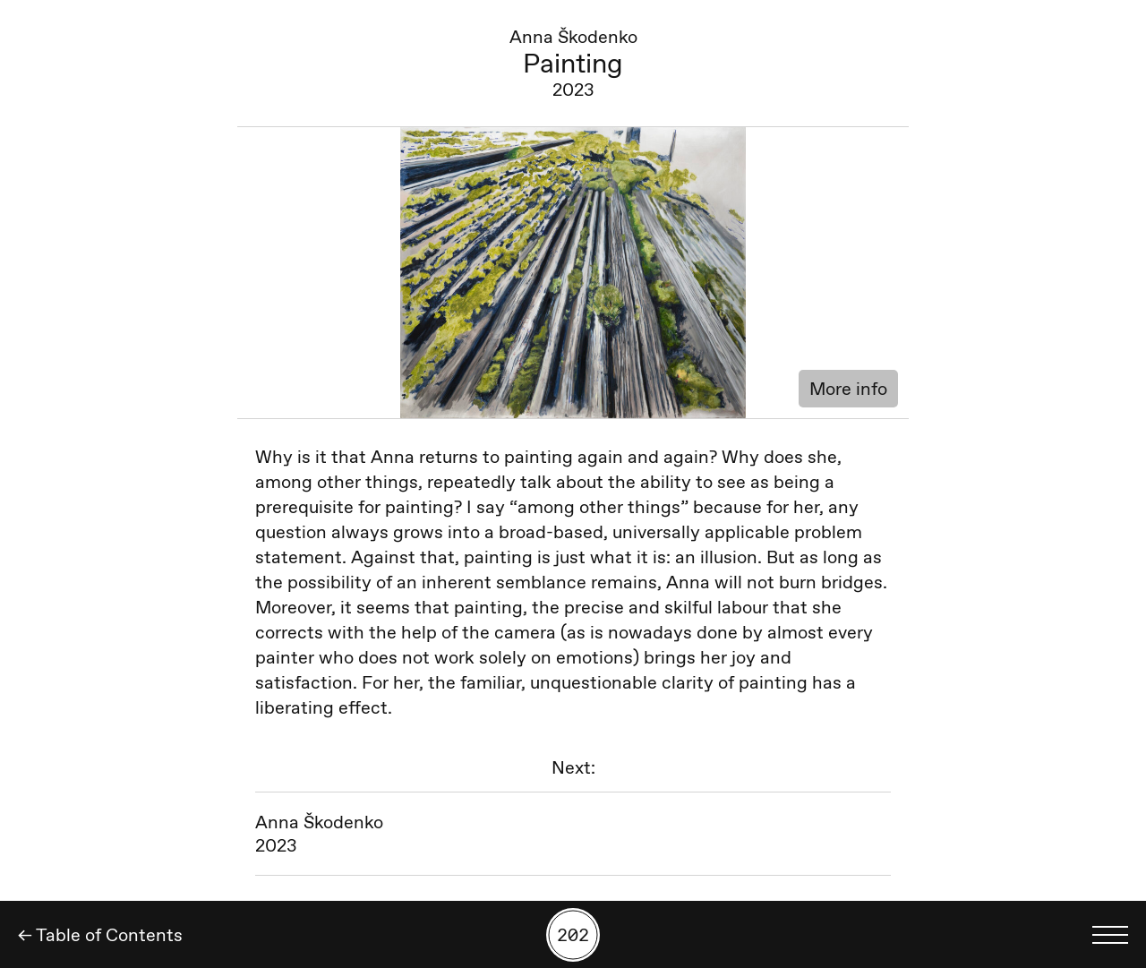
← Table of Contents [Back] (100, 935)
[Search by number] (573, 935)
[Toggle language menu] (1110, 935)
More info (848, 388)
